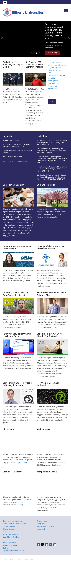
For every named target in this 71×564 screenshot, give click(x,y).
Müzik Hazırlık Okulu (11, 534)
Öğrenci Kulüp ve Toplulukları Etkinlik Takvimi (17, 151)
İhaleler (6, 548)
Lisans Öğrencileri (55, 62)
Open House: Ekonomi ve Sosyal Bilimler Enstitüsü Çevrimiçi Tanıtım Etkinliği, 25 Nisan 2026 (54, 31)
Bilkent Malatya (9, 526)
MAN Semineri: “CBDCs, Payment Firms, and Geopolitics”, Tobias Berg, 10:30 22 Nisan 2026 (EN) (52, 142)
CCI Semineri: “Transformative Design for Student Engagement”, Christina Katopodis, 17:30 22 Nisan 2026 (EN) (51, 177)
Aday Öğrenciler (54, 81)
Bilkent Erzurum (9, 529)
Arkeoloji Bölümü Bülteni (12, 157)
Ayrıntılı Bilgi (52, 53)
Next (69, 39)
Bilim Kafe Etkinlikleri (11, 140)
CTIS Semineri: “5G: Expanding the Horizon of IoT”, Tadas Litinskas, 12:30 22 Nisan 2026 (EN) (52, 150)
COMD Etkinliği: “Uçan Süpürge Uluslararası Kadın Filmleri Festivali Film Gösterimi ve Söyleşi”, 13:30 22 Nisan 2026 (52, 160)
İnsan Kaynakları (9, 542)
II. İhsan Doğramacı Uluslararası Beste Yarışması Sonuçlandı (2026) (17, 145)
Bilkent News (42, 521)
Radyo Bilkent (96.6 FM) (46, 526)
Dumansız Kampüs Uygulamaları (15, 161)
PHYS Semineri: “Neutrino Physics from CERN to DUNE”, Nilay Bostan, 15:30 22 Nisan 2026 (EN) (52, 169)
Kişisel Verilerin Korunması (13, 550)
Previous (2, 39)
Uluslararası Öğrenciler (57, 65)
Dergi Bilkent (42, 524)
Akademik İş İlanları (10, 545)
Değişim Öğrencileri (55, 67)
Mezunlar (51, 78)
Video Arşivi (41, 529)
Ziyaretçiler (52, 89)
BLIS (4, 532)
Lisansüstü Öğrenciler (56, 75)
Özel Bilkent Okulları (11, 537)
